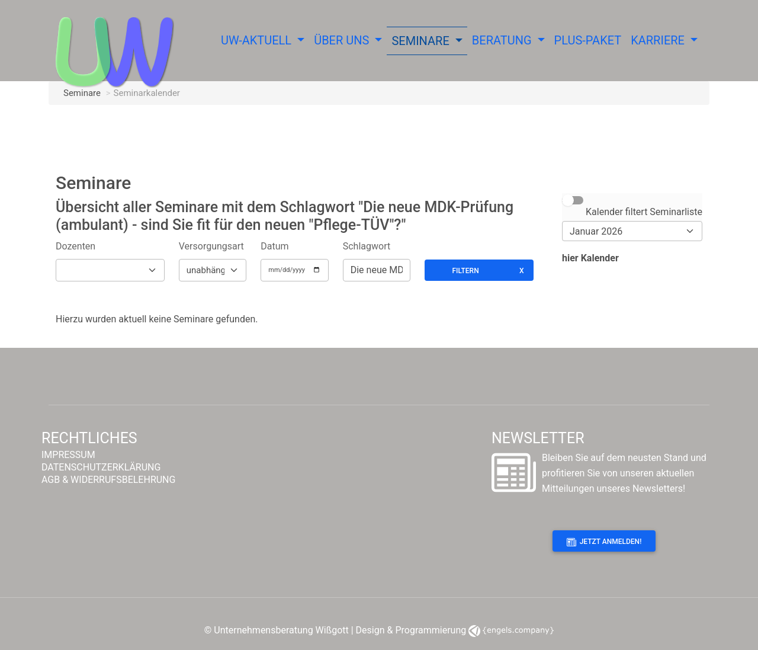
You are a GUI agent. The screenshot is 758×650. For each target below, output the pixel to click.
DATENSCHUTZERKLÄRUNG (100, 467)
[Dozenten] (110, 270)
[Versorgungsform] (212, 270)
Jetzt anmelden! (604, 542)
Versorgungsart (211, 246)
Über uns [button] (343, 40)
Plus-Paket (588, 40)
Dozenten (75, 246)
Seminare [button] (421, 41)
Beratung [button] (503, 40)
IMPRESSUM (68, 455)
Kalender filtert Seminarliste (644, 211)
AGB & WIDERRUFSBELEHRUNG (108, 480)
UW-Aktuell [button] (257, 40)
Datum (274, 246)
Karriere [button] (659, 40)
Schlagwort (366, 246)
